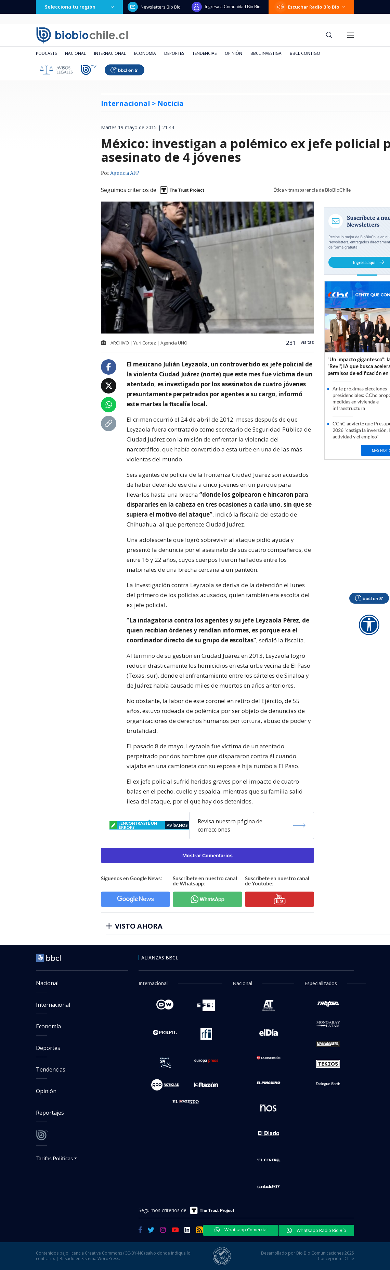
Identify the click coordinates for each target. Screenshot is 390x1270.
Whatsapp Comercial (241, 1229)
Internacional (110, 53)
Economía (145, 53)
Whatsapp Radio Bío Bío (316, 1230)
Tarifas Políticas (54, 1158)
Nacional (75, 53)
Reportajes (50, 1112)
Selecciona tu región (79, 6)
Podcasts (46, 53)
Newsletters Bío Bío (154, 7)
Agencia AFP (124, 173)
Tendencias (204, 53)
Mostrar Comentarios (207, 855)
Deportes (174, 53)
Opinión (233, 53)
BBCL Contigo (305, 53)
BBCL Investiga (266, 53)
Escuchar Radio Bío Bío (311, 7)
